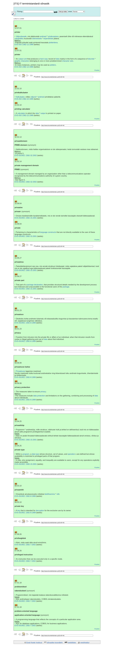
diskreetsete (37, 38)
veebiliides (72, 643)
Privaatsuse (20, 371)
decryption (40, 510)
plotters (53, 65)
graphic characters (22, 61)
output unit (22, 59)
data (57, 59)
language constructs (48, 232)
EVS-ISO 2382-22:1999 (24, 99)
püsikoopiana (53, 36)
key (18, 510)
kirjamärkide (48, 38)
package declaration (35, 285)
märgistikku (19, 38)
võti (58, 494)
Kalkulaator (20, 97)
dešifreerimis (50, 494)
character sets (67, 61)
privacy (43, 392)
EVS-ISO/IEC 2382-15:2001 (26, 218)
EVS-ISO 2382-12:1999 (24, 44)
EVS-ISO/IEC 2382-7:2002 (25, 545)
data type (35, 454)
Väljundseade (21, 36)
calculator (21, 113)
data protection (39, 396)
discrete (91, 59)
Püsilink (96, 70)
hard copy (44, 59)
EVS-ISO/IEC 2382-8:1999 (25, 323)
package (66, 287)
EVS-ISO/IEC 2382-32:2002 (26, 155)
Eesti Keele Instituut (34, 643)
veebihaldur (85, 643)
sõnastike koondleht (54, 643)
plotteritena (53, 42)
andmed (43, 36)
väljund (33, 97)
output (43, 113)
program (26, 454)
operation (71, 454)
